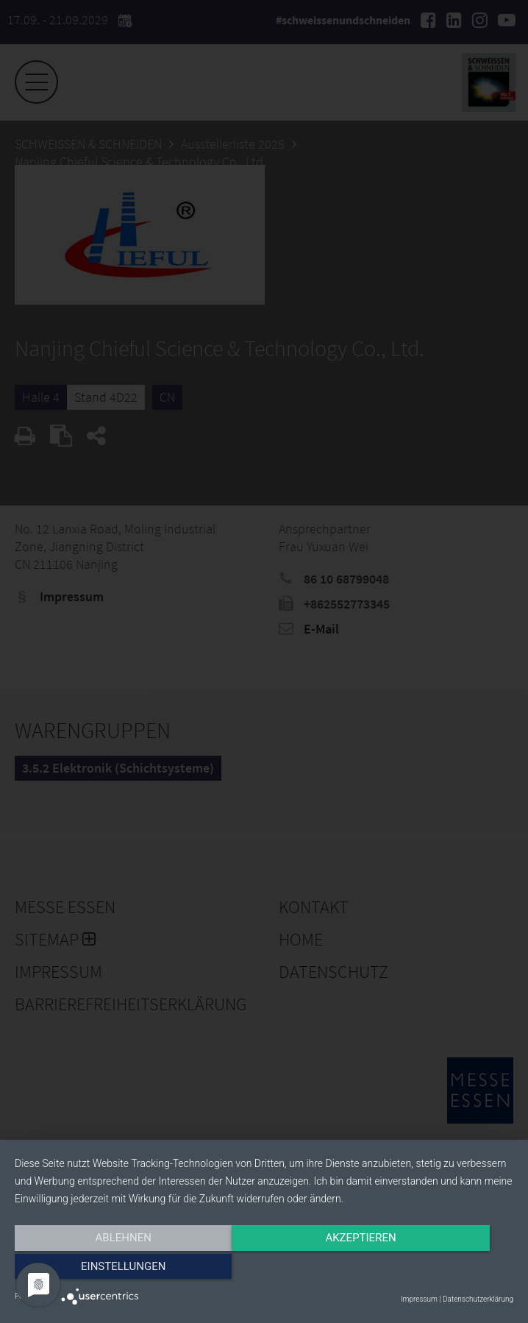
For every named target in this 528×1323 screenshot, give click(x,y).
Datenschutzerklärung (478, 1299)
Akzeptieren (264, 1269)
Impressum (419, 1299)
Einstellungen (438, 1269)
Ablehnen (90, 1269)
